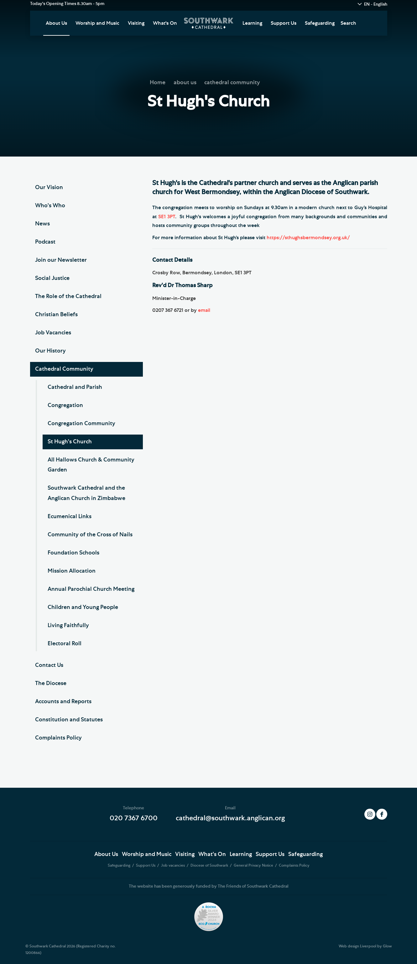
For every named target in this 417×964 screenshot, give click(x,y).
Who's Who (50, 206)
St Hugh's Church (70, 442)
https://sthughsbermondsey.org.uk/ (308, 237)
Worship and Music (97, 23)
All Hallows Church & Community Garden (91, 465)
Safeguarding (320, 23)
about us (185, 82)
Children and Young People (83, 607)
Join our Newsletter (61, 260)
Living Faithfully (68, 625)
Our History (50, 351)
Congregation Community (81, 423)
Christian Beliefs (56, 314)
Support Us (283, 23)
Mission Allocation (72, 571)
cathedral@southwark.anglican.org (230, 818)
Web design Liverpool (357, 946)
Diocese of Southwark (209, 865)
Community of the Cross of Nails (90, 535)
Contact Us (49, 665)
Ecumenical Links (69, 516)
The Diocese (50, 683)
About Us (56, 23)
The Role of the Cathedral (68, 296)
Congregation (65, 405)
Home (157, 82)
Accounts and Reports (63, 701)
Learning (252, 23)
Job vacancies (173, 865)
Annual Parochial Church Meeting (91, 589)
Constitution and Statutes (69, 720)
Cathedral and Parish (75, 387)
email (204, 310)
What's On (165, 23)
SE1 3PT (166, 216)
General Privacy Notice (254, 865)
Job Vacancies (53, 333)
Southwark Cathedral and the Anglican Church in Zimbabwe (86, 493)
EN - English (375, 4)
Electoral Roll (64, 644)
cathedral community (232, 82)
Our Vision (49, 187)
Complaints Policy (58, 738)
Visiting (136, 23)
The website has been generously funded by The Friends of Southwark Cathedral (209, 886)
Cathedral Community (64, 369)
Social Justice (52, 278)
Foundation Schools (73, 553)
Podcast (45, 242)
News (42, 224)
